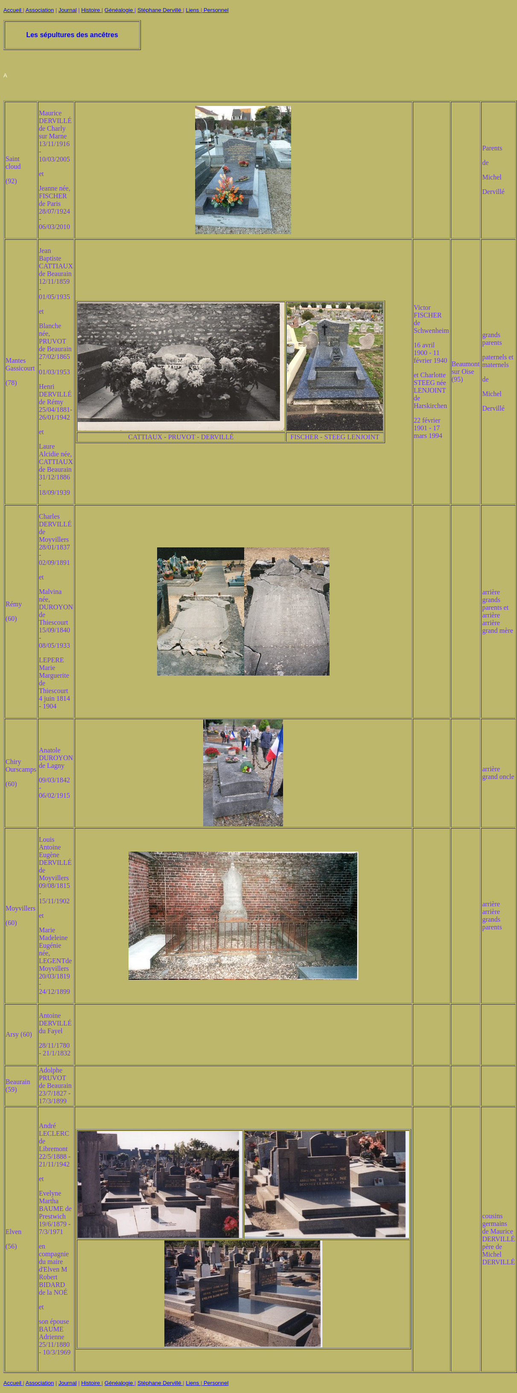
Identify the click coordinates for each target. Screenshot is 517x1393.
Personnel (215, 10)
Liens (193, 10)
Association (40, 10)
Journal (67, 10)
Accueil (13, 10)
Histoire (91, 10)
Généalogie (119, 10)
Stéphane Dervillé (160, 10)
